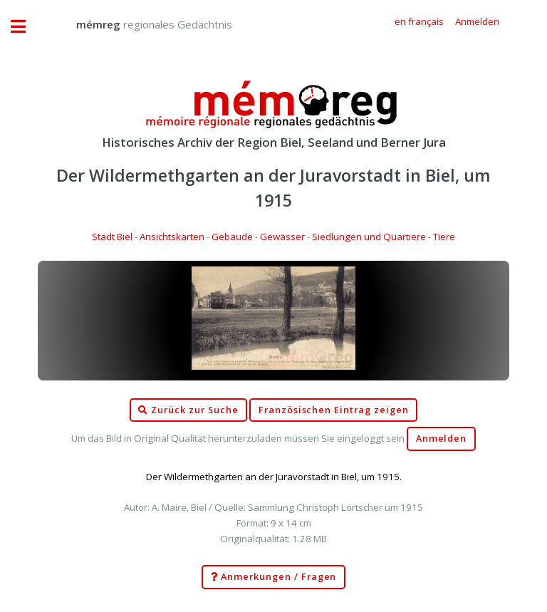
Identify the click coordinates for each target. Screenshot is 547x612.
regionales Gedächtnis (140, 24)
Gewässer (282, 236)
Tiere (444, 236)
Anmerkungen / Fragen (274, 577)
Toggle (25, 26)
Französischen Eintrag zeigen (334, 410)
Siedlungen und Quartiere (369, 236)
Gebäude (232, 236)
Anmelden (441, 438)
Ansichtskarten (172, 236)
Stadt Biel (112, 236)
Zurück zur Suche (188, 410)
